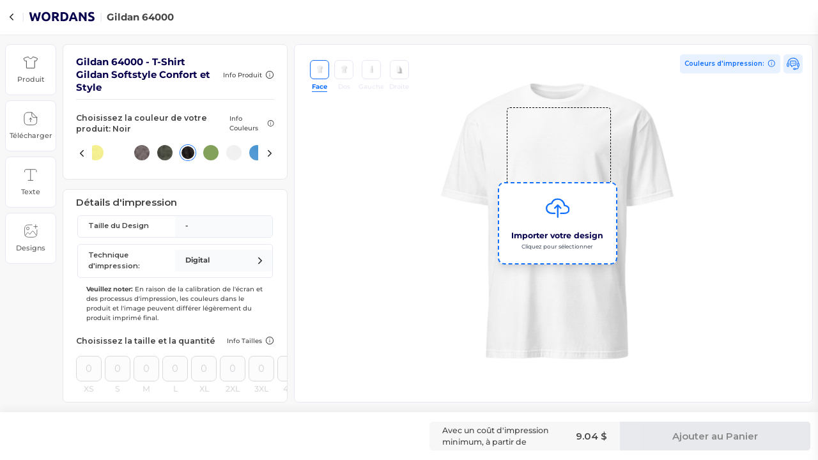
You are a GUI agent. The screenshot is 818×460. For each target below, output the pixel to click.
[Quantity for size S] (117, 368)
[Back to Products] (11, 17)
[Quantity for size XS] (89, 368)
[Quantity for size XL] (204, 368)
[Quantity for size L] (175, 368)
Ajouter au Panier (715, 436)
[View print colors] (730, 63)
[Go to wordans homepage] (62, 19)
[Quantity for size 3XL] (261, 368)
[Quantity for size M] (146, 368)
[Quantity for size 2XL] (232, 368)
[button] (30, 69)
